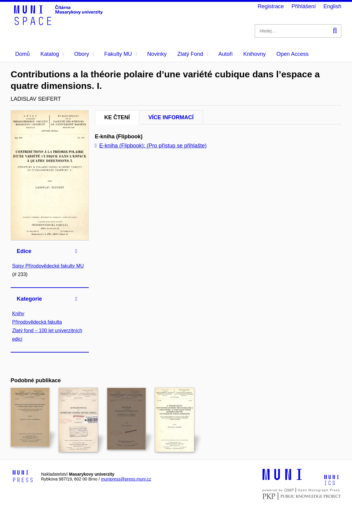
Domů (22, 54)
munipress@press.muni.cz (126, 479)
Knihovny (254, 54)
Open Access (292, 54)
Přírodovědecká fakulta (37, 322)
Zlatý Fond (192, 54)
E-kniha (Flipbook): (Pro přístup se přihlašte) (151, 146)
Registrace (271, 6)
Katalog (52, 54)
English (332, 6)
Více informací (171, 117)
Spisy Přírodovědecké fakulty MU (48, 265)
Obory (84, 54)
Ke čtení (117, 117)
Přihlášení (304, 6)
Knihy (18, 313)
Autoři (225, 54)
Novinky (157, 54)
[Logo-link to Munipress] (23, 476)
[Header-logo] (59, 23)
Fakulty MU (120, 54)
